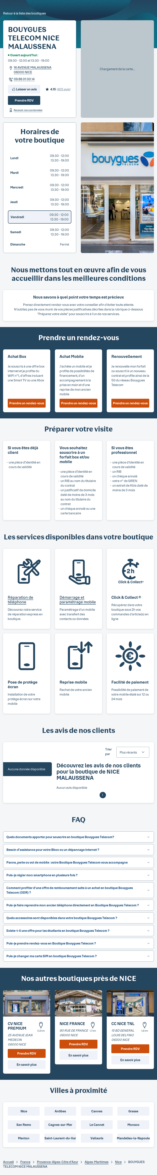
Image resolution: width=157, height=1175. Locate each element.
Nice (23, 1111)
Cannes (96, 1111)
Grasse (133, 1111)
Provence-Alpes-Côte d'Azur (57, 1162)
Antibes (60, 1111)
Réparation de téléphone (20, 599)
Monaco (133, 1124)
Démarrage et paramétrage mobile (78, 599)
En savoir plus (27, 1064)
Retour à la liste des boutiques (24, 13)
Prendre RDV (24, 100)
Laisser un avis (24, 89)
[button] (78, 837)
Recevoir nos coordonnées (25, 110)
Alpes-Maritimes (96, 1162)
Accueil (8, 1162)
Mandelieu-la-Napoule (133, 1138)
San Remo (23, 1124)
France (25, 1162)
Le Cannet (97, 1124)
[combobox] (132, 752)
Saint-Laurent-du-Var (60, 1138)
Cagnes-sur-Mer (60, 1124)
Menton (23, 1138)
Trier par (108, 751)
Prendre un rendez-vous (26, 403)
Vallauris (96, 1138)
